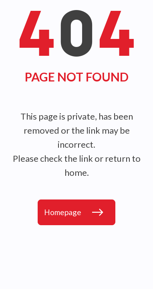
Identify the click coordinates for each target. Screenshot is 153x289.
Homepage (62, 212)
